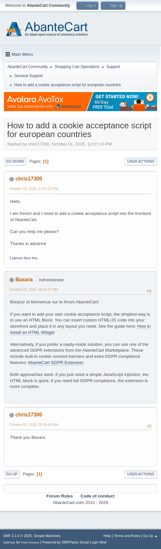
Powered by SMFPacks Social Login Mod (74, 542)
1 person (16, 258)
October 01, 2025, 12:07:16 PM (33, 189)
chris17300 (28, 178)
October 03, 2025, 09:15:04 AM (33, 424)
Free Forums (30, 542)
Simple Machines (47, 536)
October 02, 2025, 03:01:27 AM (33, 289)
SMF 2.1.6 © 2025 (17, 536)
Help (107, 536)
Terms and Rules (127, 536)
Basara (23, 279)
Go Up (11, 474)
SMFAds (9, 542)
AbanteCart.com (68, 502)
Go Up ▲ (150, 536)
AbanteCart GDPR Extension (56, 362)
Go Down (15, 161)
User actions (140, 161)
